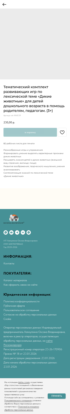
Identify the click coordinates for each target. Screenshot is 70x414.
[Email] (11, 232)
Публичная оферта (14, 305)
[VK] (23, 232)
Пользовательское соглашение (21, 310)
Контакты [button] (8, 263)
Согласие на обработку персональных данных (30, 314)
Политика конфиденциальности (21, 301)
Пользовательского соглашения (18, 400)
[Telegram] (17, 232)
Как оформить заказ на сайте (20, 284)
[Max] (28, 232)
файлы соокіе (24, 382)
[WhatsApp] (5, 232)
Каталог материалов (15, 280)
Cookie (7, 319)
